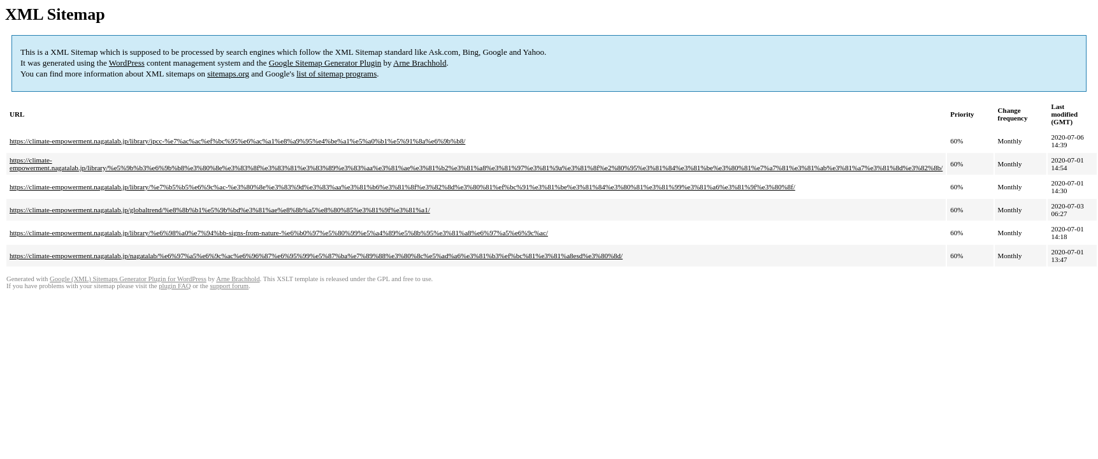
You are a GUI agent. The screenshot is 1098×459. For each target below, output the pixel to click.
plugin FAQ (175, 285)
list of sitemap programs (336, 73)
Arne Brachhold (419, 63)
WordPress (127, 63)
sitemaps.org (228, 73)
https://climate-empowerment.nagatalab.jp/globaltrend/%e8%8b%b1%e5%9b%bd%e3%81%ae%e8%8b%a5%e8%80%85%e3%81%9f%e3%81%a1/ (220, 210)
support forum (229, 285)
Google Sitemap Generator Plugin (325, 63)
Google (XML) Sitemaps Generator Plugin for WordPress (128, 278)
